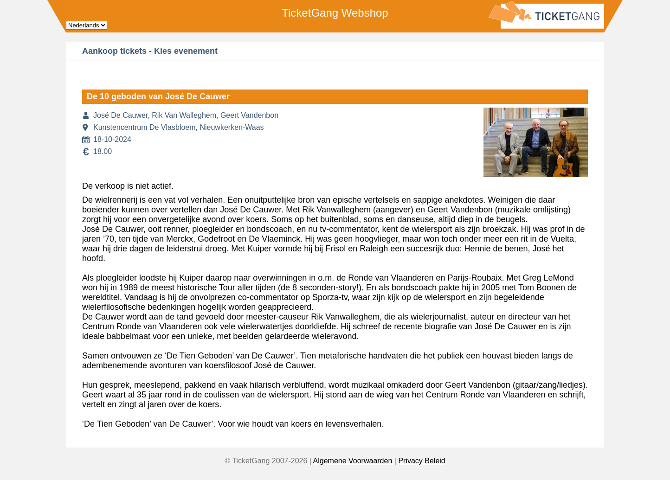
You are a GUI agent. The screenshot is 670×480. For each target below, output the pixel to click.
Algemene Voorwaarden (353, 461)
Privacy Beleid (421, 461)
